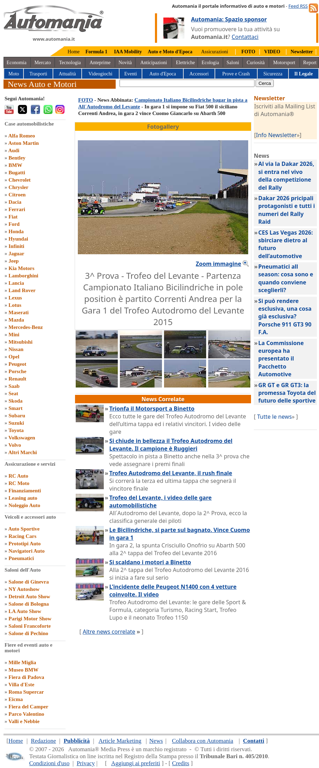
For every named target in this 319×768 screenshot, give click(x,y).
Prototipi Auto (24, 543)
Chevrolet (19, 180)
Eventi (130, 73)
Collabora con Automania (202, 740)
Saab (14, 386)
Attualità (67, 73)
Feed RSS (298, 6)
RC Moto (18, 483)
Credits (180, 763)
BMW (15, 165)
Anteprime (99, 62)
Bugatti (16, 172)
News (156, 740)
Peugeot (17, 364)
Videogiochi (100, 73)
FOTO (85, 100)
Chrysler (18, 187)
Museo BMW (23, 670)
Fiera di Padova (26, 677)
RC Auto (18, 476)
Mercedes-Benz (25, 327)
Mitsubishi (20, 342)
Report (310, 62)
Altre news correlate (109, 631)
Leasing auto (22, 498)
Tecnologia (70, 62)
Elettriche (185, 62)
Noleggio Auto (24, 505)
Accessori (199, 73)
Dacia (14, 202)
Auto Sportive (24, 529)
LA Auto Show (24, 611)
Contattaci (245, 37)
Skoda (15, 401)
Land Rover (21, 290)
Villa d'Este (21, 684)
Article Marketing (120, 740)
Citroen (17, 194)
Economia (17, 62)
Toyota (16, 430)
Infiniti (16, 246)
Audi (13, 150)
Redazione (43, 740)
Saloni (232, 62)
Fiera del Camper (28, 706)
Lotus (14, 305)
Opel (13, 356)
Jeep (13, 261)
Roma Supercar (26, 692)
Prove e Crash (236, 73)
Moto (13, 73)
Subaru (16, 415)
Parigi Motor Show (29, 618)
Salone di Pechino (28, 633)
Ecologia (210, 62)
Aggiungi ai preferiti (135, 763)
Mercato (42, 62)
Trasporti (38, 73)
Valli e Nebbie (24, 721)
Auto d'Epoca (162, 73)
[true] (187, 83)
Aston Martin (23, 143)
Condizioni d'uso (49, 763)
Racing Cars (22, 536)
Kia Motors (21, 268)
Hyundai (18, 239)
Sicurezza (272, 73)
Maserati (18, 312)
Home (74, 51)
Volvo (14, 445)
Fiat (13, 217)
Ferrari (16, 209)
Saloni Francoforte (29, 626)
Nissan (15, 349)
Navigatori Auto (26, 551)
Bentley (16, 158)
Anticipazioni (153, 62)
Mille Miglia (22, 662)
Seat (13, 393)
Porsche (17, 371)
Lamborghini (23, 275)
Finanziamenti (24, 490)
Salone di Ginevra (28, 582)
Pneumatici (21, 558)
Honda (15, 231)
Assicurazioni (214, 51)
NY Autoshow (23, 589)
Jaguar (16, 253)
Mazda (16, 320)
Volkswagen (21, 437)
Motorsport (284, 62)
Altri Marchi (22, 452)
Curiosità (256, 62)
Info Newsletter (276, 135)
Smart (15, 408)
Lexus (15, 298)
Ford (14, 224)
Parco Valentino (26, 714)
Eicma (15, 699)
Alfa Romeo (21, 136)
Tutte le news (274, 416)
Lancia (16, 283)
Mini (13, 334)
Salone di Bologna (28, 604)
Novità (125, 62)
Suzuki (16, 423)
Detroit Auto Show (29, 596)
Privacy (86, 763)
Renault (17, 379)
